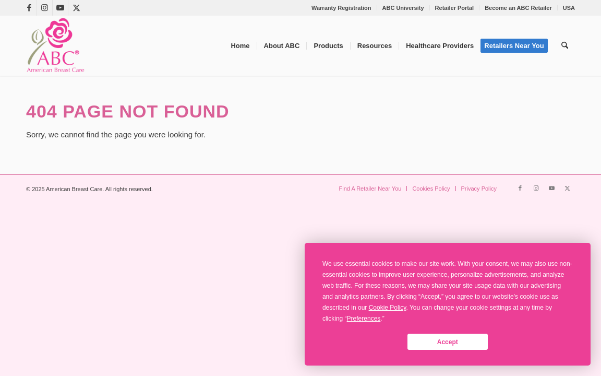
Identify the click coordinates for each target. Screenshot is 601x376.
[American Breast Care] (55, 46)
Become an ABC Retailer (518, 8)
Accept (447, 342)
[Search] (565, 46)
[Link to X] (76, 8)
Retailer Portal (454, 8)
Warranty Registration (341, 8)
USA (569, 8)
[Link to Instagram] (44, 8)
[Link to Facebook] (29, 8)
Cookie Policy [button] (387, 307)
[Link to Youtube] (60, 8)
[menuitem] (341, 7)
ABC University (403, 8)
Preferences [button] (364, 318)
